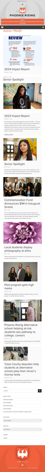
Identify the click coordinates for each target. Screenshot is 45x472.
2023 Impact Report (17, 116)
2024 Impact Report (17, 70)
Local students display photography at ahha (18, 249)
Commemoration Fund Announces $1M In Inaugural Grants (22, 204)
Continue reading (8, 135)
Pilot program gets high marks (19, 287)
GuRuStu (36, 468)
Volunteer (22, 23)
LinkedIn (5, 439)
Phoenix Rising (22, 15)
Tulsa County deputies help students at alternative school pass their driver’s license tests (21, 370)
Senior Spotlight (13, 80)
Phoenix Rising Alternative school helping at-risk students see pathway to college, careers (21, 331)
